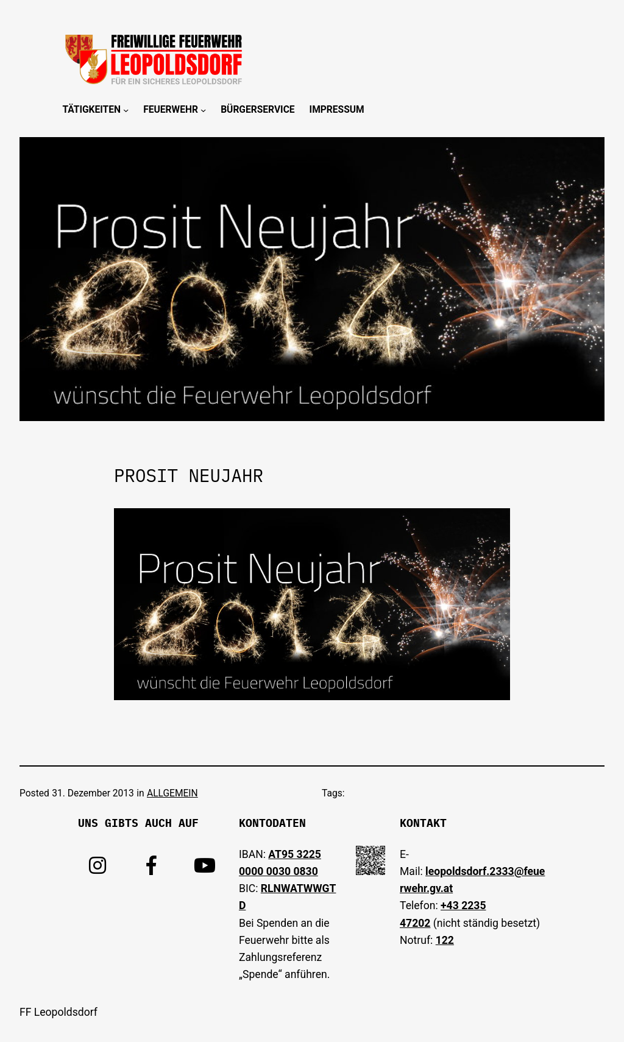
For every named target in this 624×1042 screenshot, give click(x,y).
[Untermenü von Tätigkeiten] (126, 110)
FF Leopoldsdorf (59, 1012)
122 (445, 940)
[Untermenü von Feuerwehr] (203, 110)
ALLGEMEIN (172, 793)
